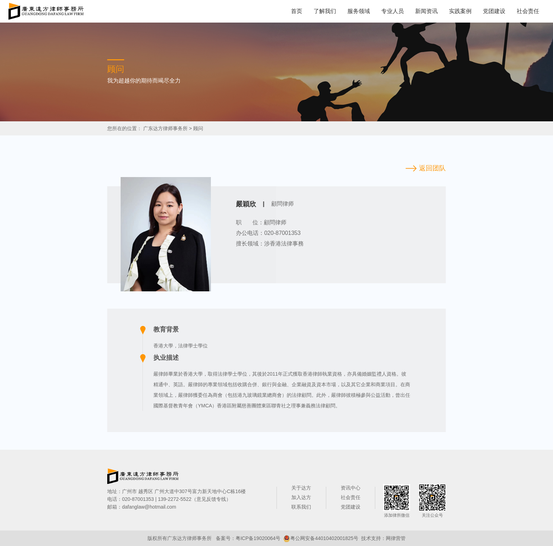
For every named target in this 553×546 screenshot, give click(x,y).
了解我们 (325, 11)
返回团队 (432, 168)
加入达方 (301, 497)
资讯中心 (350, 488)
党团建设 (494, 11)
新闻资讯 (426, 11)
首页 (296, 11)
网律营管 (396, 538)
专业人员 (392, 11)
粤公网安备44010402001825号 (324, 538)
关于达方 (301, 488)
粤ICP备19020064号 (258, 538)
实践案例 (460, 11)
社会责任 (528, 11)
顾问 (198, 128)
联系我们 (301, 507)
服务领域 (358, 11)
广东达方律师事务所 (165, 128)
